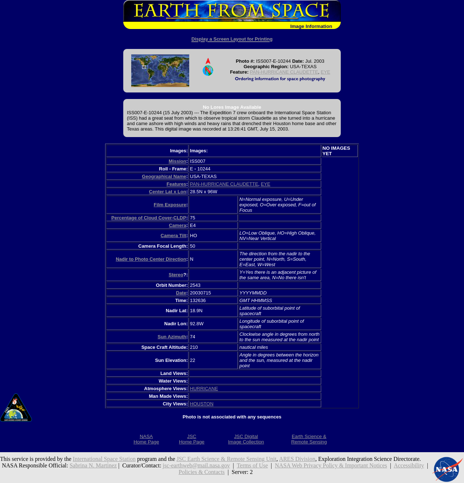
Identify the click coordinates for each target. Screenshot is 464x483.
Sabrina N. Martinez (93, 465)
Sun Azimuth (172, 336)
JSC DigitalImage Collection (246, 439)
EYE (325, 72)
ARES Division (297, 459)
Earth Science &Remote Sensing (309, 439)
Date (181, 293)
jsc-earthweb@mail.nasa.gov (196, 465)
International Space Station (104, 459)
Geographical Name (164, 176)
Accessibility (409, 465)
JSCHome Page (191, 439)
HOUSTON (202, 403)
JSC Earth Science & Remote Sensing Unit (227, 459)
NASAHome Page (146, 439)
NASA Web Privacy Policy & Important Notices (331, 465)
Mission (177, 161)
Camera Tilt (173, 235)
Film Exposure (170, 204)
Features (176, 184)
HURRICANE (204, 388)
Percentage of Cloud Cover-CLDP (148, 217)
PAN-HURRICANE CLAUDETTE (284, 72)
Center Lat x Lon (167, 191)
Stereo (176, 274)
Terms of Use (252, 465)
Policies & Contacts (202, 472)
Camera (177, 225)
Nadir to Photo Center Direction (151, 259)
